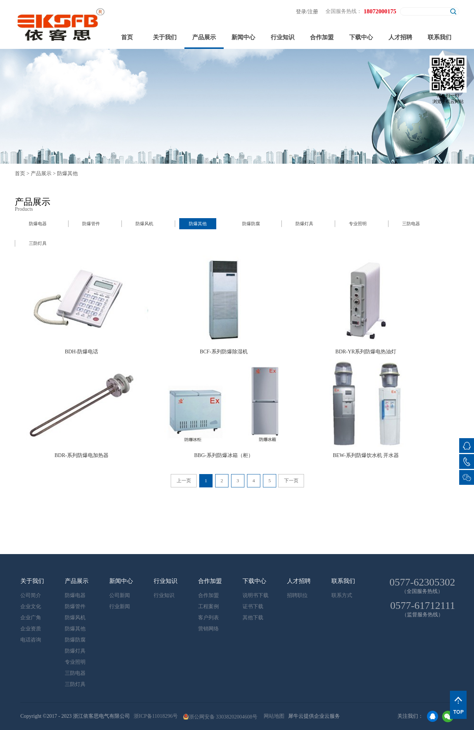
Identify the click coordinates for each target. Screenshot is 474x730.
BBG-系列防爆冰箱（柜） (223, 455)
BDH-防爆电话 (81, 351)
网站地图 (272, 716)
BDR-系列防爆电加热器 (81, 455)
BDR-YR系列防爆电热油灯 (366, 351)
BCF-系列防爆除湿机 (223, 351)
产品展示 (41, 173)
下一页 (291, 480)
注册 (313, 11)
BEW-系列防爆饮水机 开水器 (366, 455)
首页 (127, 37)
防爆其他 (67, 173)
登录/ (302, 11)
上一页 (184, 480)
